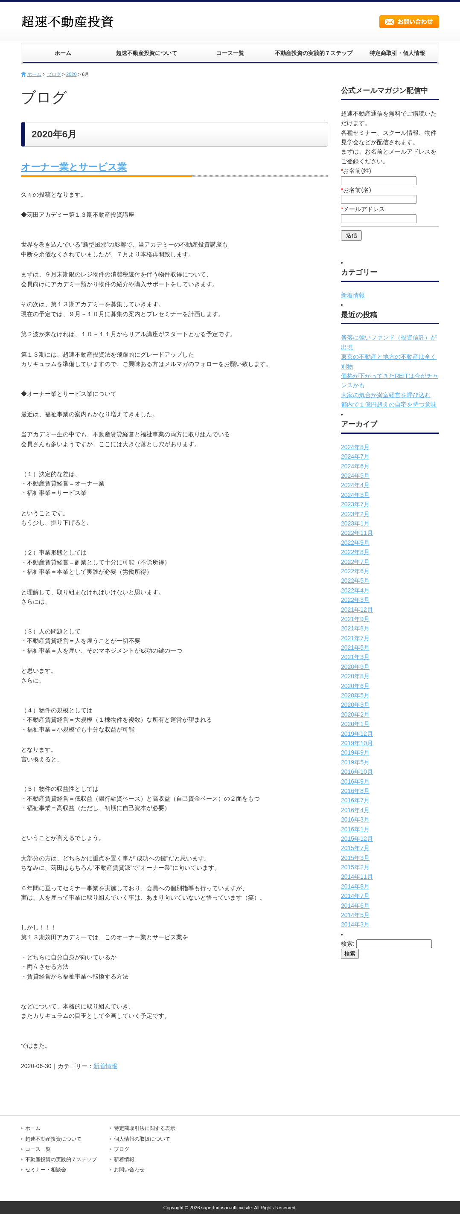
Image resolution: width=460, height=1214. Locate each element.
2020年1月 (355, 723)
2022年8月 (355, 552)
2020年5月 (355, 695)
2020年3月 (355, 704)
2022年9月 (355, 542)
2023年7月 (355, 504)
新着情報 (105, 1066)
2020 (71, 74)
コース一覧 (230, 53)
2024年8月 (355, 447)
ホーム (63, 53)
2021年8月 (355, 628)
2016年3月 (355, 819)
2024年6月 (355, 466)
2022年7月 (355, 561)
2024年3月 (355, 494)
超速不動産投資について (146, 53)
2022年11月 (357, 532)
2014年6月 (355, 905)
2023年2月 (355, 514)
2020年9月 (355, 666)
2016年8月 (355, 790)
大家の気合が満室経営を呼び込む (386, 395)
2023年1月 (355, 523)
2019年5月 (355, 762)
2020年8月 (355, 676)
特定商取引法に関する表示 (144, 1128)
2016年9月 (355, 781)
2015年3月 (355, 857)
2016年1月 (355, 829)
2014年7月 (355, 895)
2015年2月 (355, 867)
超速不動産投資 (70, 21)
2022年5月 (355, 580)
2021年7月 (355, 638)
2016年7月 (355, 800)
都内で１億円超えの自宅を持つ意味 (389, 404)
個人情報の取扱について (142, 1139)
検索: (348, 943)
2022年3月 (355, 599)
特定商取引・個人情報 (397, 53)
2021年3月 (355, 656)
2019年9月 (355, 752)
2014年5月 (355, 915)
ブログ (54, 74)
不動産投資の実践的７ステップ (313, 53)
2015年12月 (357, 838)
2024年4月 (355, 485)
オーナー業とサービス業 (74, 167)
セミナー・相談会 (45, 1170)
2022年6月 (355, 571)
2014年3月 (355, 924)
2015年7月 (355, 848)
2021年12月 (357, 609)
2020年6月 (355, 686)
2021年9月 (355, 619)
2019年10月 (357, 743)
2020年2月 (355, 714)
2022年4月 (355, 590)
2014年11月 (357, 876)
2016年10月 (357, 771)
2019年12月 (357, 733)
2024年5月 (355, 475)
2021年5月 (355, 647)
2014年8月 (355, 886)
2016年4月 (355, 810)
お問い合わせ (409, 21)
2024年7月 (355, 456)
